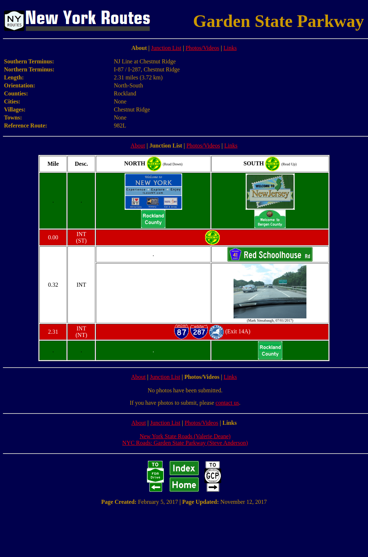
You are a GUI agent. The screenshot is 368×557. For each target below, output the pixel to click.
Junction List (166, 48)
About (137, 145)
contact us (227, 403)
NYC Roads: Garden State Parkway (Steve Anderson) (185, 443)
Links (229, 48)
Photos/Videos (202, 48)
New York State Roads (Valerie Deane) (185, 436)
